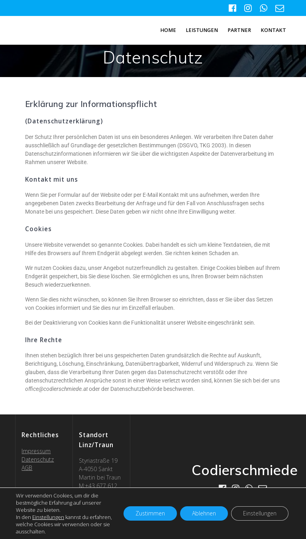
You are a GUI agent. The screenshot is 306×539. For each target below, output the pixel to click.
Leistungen (202, 30)
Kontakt (273, 30)
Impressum (36, 451)
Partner (239, 30)
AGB (27, 468)
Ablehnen (204, 513)
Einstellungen (48, 517)
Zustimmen (150, 513)
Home (168, 30)
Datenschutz (38, 459)
